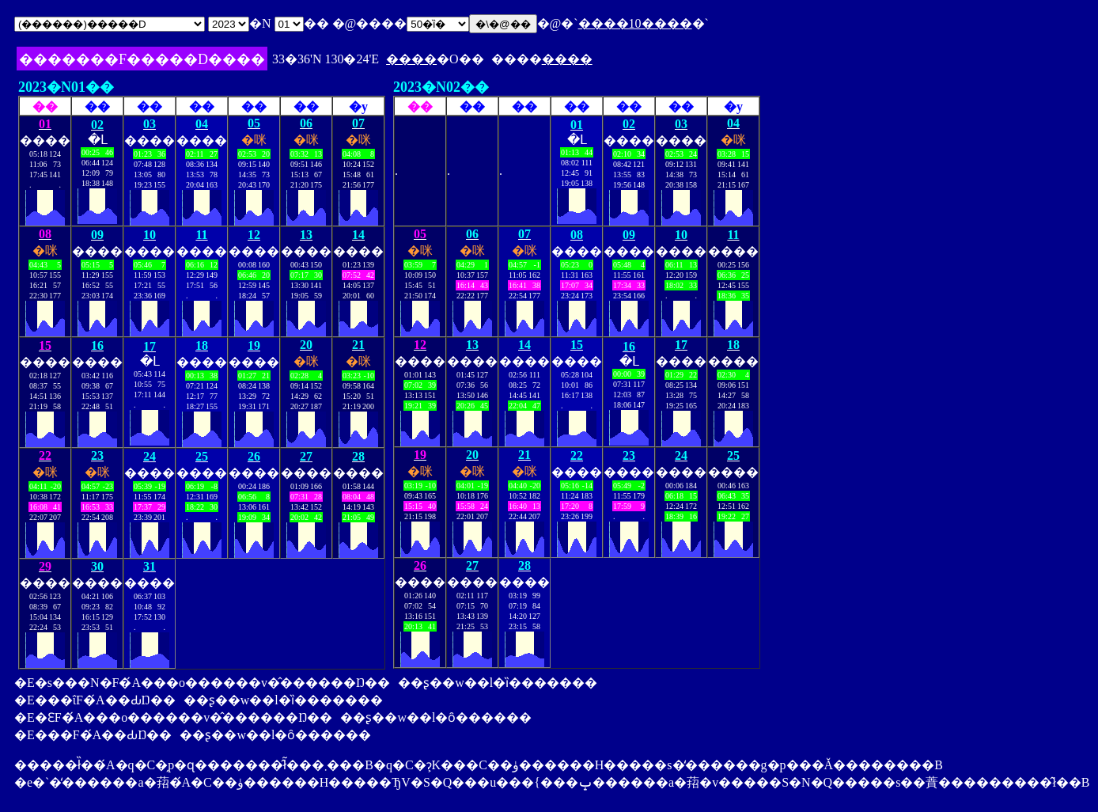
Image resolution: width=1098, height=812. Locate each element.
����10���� (635, 23)
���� (411, 59)
